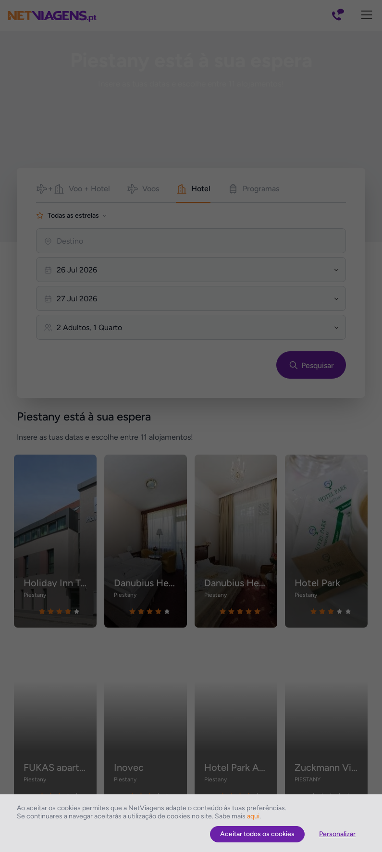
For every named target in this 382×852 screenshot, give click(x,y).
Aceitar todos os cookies (257, 834)
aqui (253, 816)
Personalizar (337, 834)
